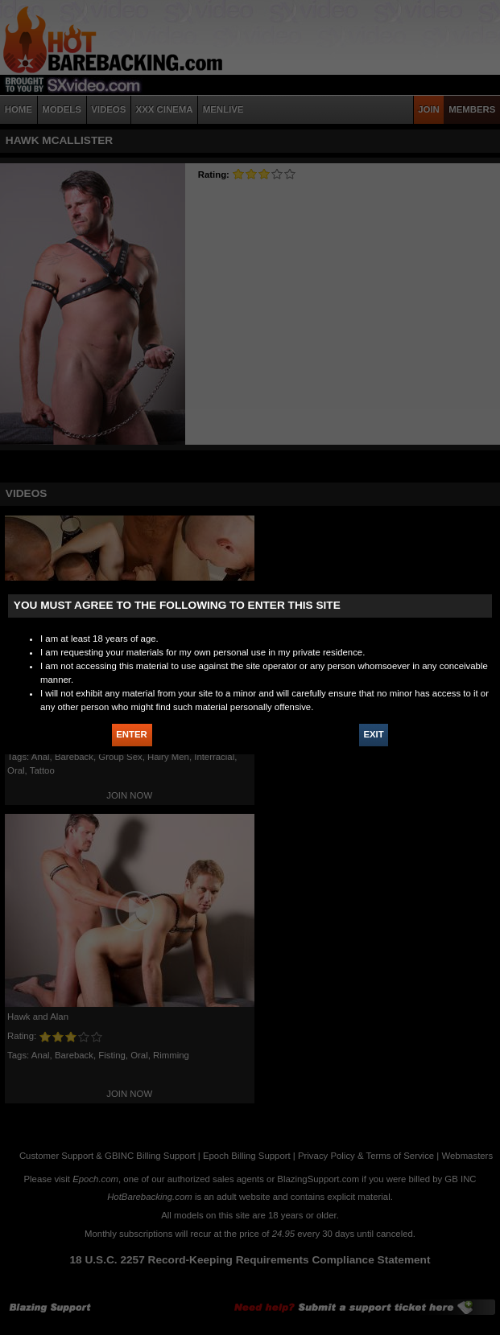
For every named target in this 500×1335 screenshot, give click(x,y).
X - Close (474, 236)
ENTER (131, 734)
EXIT (373, 734)
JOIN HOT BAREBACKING (474, 183)
